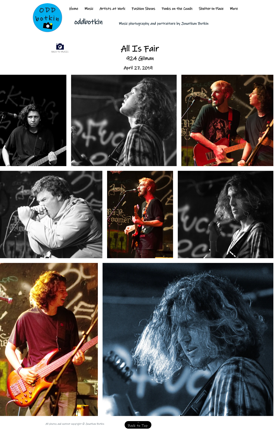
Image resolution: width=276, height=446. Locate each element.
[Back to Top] (138, 425)
